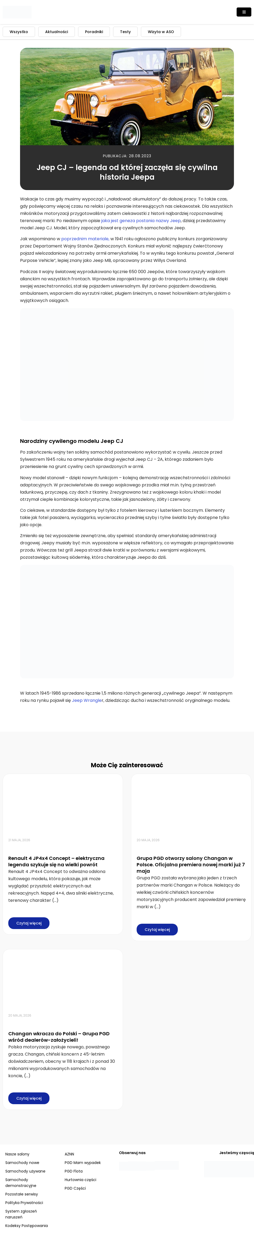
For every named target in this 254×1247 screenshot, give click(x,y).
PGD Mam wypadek (83, 1162)
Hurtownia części (80, 1179)
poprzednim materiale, (85, 239)
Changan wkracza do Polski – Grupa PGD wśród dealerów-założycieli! (59, 1036)
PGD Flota (74, 1171)
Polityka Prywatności (24, 1202)
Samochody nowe (22, 1162)
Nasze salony (17, 1154)
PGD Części (75, 1188)
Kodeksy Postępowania (26, 1225)
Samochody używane (25, 1171)
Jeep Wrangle (87, 700)
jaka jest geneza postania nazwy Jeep (141, 221)
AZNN (69, 1154)
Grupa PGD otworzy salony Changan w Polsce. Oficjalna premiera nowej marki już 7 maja (191, 864)
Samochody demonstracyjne (20, 1182)
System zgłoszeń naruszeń (21, 1214)
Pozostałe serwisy (21, 1194)
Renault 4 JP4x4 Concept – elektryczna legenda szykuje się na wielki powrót (56, 861)
